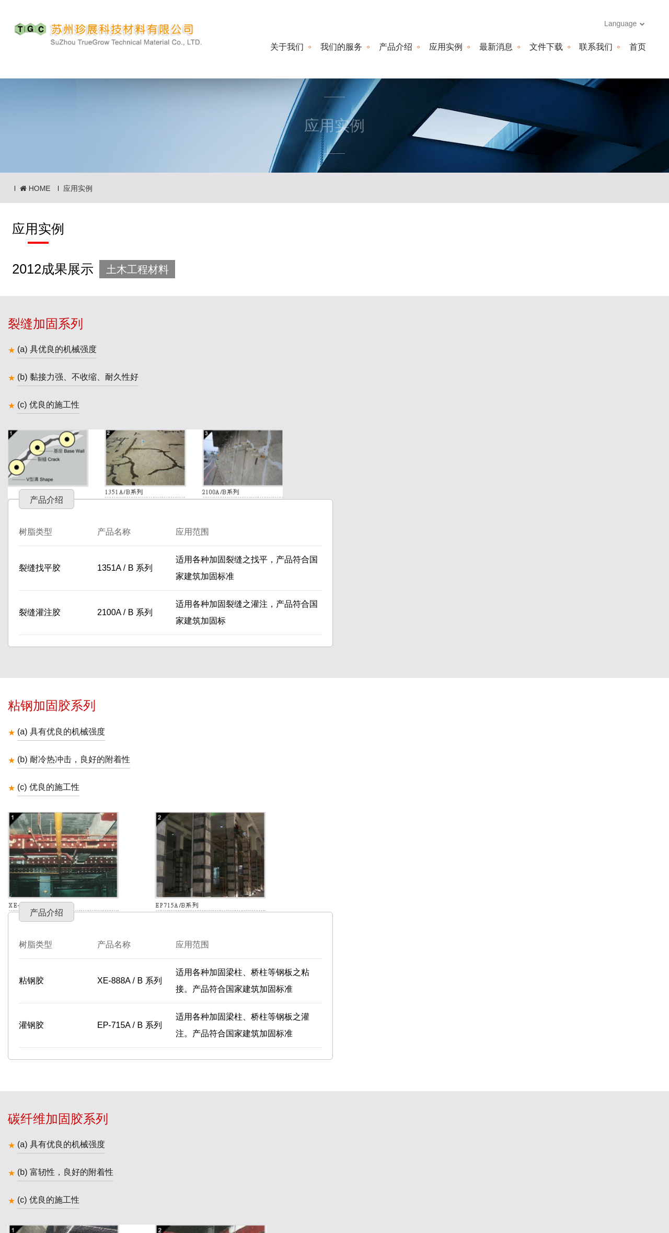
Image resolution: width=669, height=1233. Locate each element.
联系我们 (596, 46)
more (645, 1214)
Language (624, 23)
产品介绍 (395, 46)
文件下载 (545, 46)
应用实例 (445, 46)
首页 (637, 46)
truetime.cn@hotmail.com (427, 1171)
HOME (35, 188)
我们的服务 (341, 46)
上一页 (312, 1082)
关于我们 (287, 46)
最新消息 (495, 46)
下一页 (357, 1082)
